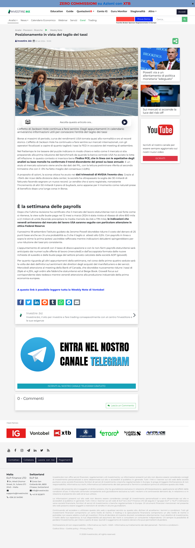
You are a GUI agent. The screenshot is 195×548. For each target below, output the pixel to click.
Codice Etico (58, 528)
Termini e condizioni (168, 525)
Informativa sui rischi (97, 525)
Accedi (182, 12)
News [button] (24, 20)
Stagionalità (137, 11)
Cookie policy (72, 528)
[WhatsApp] (61, 302)
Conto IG (102, 11)
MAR (110, 525)
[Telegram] (69, 302)
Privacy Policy (86, 528)
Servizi (73, 20)
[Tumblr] (53, 302)
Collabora (29, 460)
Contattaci (14, 460)
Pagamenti (65, 460)
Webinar (62, 20)
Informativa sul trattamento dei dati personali (136, 525)
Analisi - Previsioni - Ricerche (29, 30)
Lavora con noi (46, 460)
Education (57, 11)
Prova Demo (143, 19)
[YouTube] (9, 450)
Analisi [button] (12, 20)
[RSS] (48, 450)
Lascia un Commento (121, 405)
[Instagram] (22, 450)
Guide (69, 11)
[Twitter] (28, 302)
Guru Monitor (119, 11)
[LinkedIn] (36, 302)
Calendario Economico (43, 20)
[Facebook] (20, 302)
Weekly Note (56, 30)
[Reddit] (45, 302)
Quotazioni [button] (84, 11)
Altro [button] (151, 11)
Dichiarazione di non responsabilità (69, 525)
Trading (92, 20)
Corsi (83, 20)
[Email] (77, 302)
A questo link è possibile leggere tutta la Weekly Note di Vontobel (60, 289)
